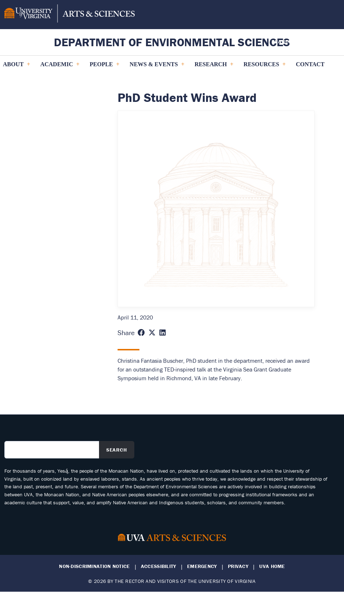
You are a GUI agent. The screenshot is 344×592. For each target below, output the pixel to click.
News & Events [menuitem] (157, 67)
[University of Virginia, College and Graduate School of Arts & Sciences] (69, 14)
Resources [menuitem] (264, 67)
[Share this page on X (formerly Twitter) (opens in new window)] (152, 332)
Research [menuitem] (213, 67)
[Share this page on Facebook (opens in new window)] (141, 332)
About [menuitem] (16, 67)
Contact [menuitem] (310, 64)
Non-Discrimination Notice (94, 566)
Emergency (202, 566)
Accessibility (158, 566)
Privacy (238, 566)
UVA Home (272, 566)
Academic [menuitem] (59, 67)
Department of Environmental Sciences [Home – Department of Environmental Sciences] (172, 42)
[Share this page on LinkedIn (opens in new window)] (162, 332)
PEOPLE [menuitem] (104, 67)
